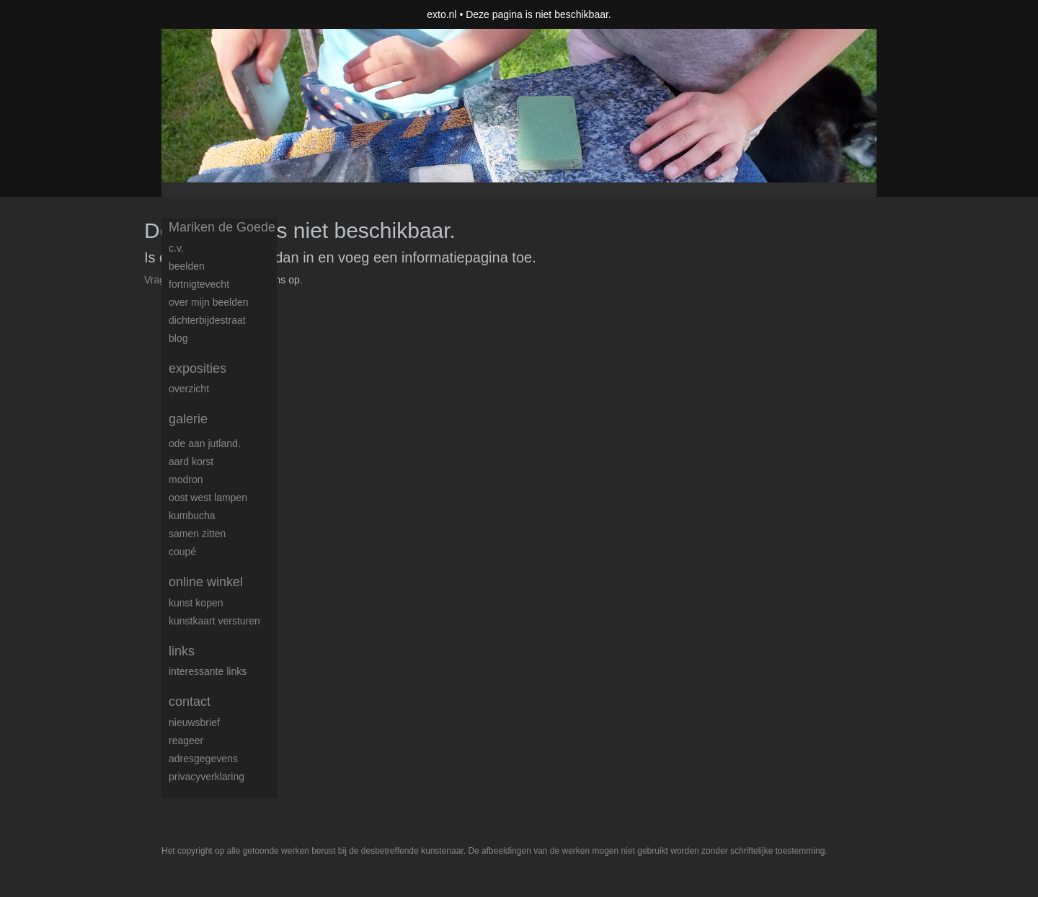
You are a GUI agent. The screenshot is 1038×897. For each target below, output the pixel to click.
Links (182, 651)
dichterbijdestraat (207, 320)
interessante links (208, 671)
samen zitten (197, 533)
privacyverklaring (206, 776)
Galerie (188, 419)
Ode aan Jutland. (205, 443)
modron (186, 479)
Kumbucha (192, 515)
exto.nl (441, 14)
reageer (186, 740)
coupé (182, 551)
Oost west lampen (208, 497)
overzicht (189, 388)
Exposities (197, 368)
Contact (189, 701)
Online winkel (206, 582)
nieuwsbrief (194, 722)
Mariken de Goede (222, 227)
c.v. (176, 248)
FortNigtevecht (199, 284)
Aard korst (191, 461)
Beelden (187, 266)
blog (178, 338)
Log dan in (280, 257)
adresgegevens (203, 758)
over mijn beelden (209, 302)
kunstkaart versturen (214, 621)
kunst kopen (196, 603)
